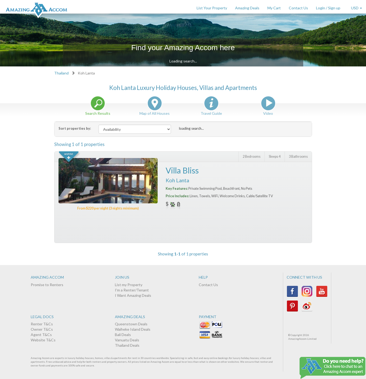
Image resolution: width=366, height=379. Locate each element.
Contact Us (298, 8)
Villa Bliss (182, 170)
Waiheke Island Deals (132, 329)
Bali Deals (123, 334)
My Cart (274, 8)
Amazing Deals (247, 8)
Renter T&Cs (42, 324)
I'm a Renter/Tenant (132, 290)
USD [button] (356, 8)
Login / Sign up (328, 8)
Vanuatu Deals (127, 340)
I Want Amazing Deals (133, 295)
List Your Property (212, 8)
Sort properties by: (75, 128)
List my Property (128, 284)
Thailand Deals (127, 345)
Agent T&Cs (41, 334)
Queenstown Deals (131, 324)
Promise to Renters (47, 284)
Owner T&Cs (42, 329)
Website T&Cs (43, 340)
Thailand (61, 73)
